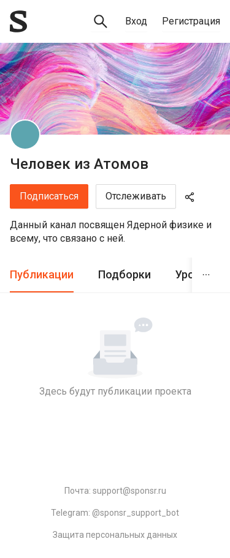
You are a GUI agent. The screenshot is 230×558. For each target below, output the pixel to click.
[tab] (42, 275)
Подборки (124, 274)
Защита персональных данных (115, 535)
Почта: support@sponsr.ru (115, 491)
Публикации (42, 274)
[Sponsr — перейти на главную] (18, 21)
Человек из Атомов (79, 164)
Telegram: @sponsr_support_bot (115, 513)
